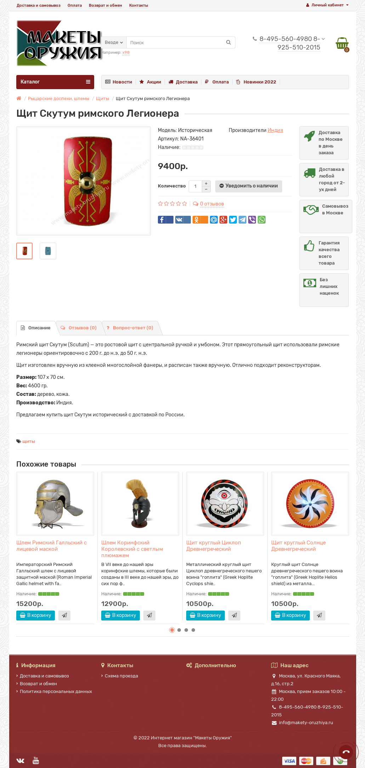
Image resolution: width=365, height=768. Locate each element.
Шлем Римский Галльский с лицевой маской (51, 545)
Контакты (138, 5)
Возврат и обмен (105, 5)
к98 (126, 52)
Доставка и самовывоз (39, 5)
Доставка (183, 82)
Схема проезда (119, 676)
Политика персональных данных (54, 691)
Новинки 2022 (256, 82)
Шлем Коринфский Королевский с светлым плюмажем (132, 549)
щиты (28, 441)
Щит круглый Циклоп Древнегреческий (213, 545)
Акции (150, 82)
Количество (172, 186)
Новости (118, 82)
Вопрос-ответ (130, 327)
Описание (36, 327)
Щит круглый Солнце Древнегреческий (298, 545)
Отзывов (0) (79, 327)
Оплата (75, 5)
